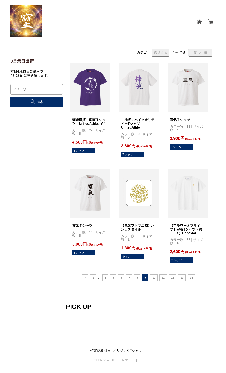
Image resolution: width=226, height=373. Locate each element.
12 (172, 277)
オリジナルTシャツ (127, 350)
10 (154, 277)
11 (163, 277)
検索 (36, 102)
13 (182, 277)
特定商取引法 (100, 350)
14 (191, 277)
